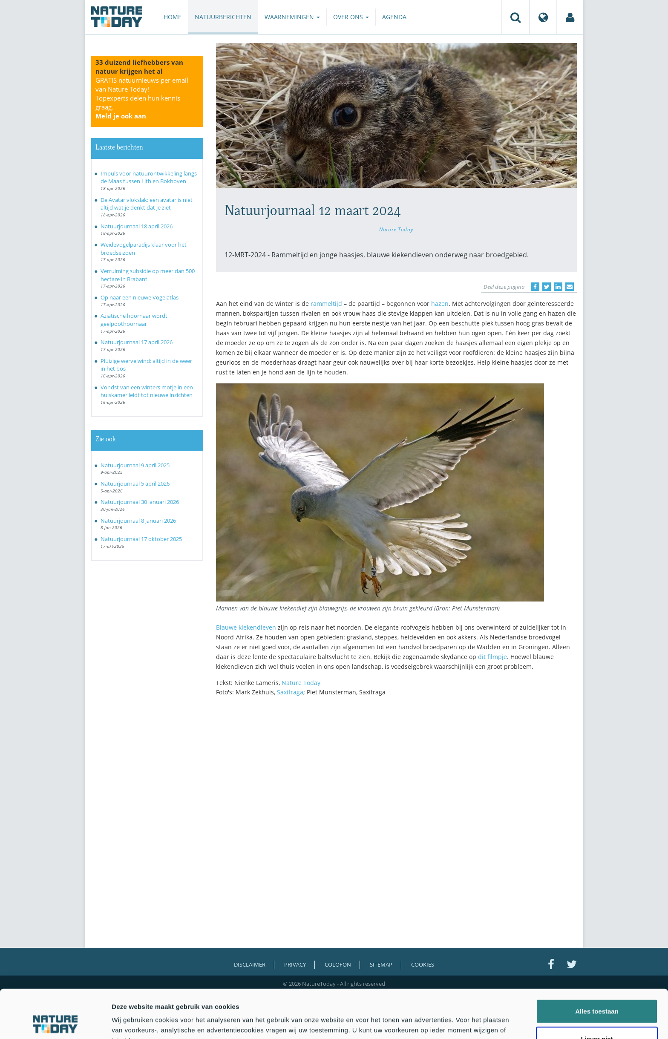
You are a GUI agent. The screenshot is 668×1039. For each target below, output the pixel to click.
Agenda (394, 17)
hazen (440, 303)
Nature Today (396, 229)
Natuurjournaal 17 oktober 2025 (141, 539)
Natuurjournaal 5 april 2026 (135, 483)
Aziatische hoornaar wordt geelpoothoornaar (134, 320)
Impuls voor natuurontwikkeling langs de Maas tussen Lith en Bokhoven (149, 177)
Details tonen (460, 1022)
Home (172, 17)
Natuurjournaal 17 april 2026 (137, 342)
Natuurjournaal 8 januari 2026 (138, 520)
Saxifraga (290, 692)
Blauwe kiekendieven (246, 627)
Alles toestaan (597, 965)
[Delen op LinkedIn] (558, 286)
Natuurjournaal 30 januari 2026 (140, 502)
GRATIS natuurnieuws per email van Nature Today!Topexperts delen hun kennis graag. (141, 98)
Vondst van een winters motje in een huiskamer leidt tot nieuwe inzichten (147, 391)
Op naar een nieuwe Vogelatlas (140, 297)
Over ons (351, 17)
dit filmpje (492, 657)
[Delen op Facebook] (535, 286)
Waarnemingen (292, 17)
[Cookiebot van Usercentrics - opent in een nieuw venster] (55, 1022)
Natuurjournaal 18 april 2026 (137, 226)
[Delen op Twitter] (546, 286)
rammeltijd (326, 303)
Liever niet (597, 993)
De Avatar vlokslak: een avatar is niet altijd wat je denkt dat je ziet (147, 204)
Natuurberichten (223, 17)
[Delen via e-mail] (569, 286)
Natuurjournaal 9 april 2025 (135, 465)
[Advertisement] (396, 777)
